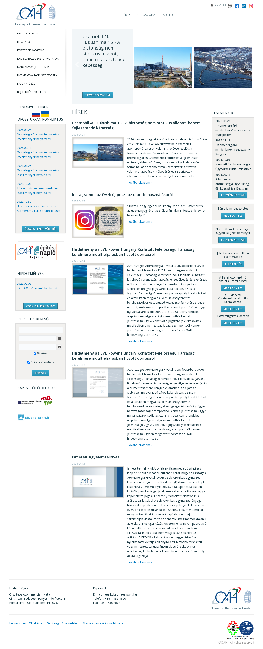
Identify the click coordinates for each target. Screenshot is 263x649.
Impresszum (17, 623)
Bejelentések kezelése (32, 92)
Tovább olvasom (97, 95)
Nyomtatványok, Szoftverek (37, 75)
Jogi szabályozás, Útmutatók (38, 58)
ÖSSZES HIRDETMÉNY (40, 306)
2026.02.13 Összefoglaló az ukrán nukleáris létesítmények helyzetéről (38, 152)
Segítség (53, 623)
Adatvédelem (71, 623)
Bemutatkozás (27, 33)
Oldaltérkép (36, 623)
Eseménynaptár (233, 195)
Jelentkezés (233, 264)
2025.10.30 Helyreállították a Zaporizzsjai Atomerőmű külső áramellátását (38, 206)
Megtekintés (232, 216)
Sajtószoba (146, 15)
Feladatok (24, 42)
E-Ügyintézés (26, 83)
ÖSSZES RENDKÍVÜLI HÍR (40, 229)
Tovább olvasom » (139, 183)
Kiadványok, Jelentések (33, 67)
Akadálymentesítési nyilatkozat (103, 623)
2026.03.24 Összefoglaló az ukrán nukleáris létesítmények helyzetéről (38, 134)
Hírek (126, 15)
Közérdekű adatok (30, 50)
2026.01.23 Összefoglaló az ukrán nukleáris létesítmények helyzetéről (38, 170)
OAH (35, 13)
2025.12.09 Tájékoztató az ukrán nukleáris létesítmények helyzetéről (37, 188)
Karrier (167, 15)
